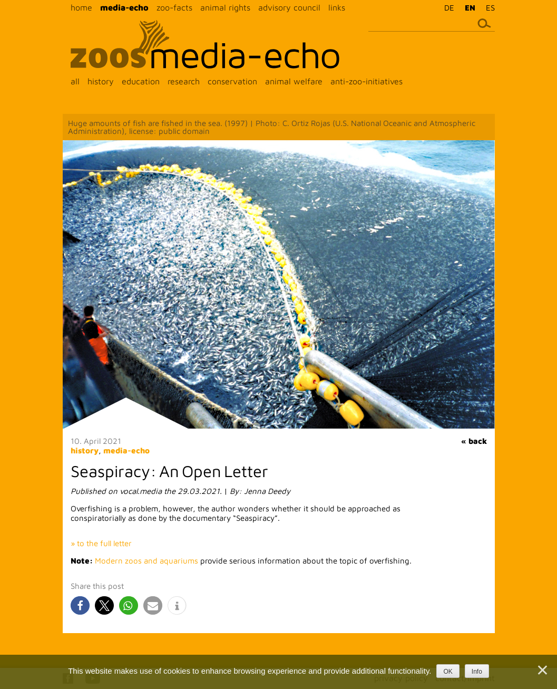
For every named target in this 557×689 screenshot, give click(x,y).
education (141, 81)
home (81, 7)
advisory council (289, 7)
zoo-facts (174, 7)
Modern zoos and (127, 560)
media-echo (124, 7)
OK (447, 671)
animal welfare (294, 81)
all (75, 81)
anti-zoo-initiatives (366, 81)
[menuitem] (446, 7)
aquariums (180, 560)
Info (477, 671)
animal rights (225, 7)
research (184, 81)
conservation (232, 81)
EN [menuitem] (470, 7)
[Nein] (542, 670)
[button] (80, 605)
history (100, 81)
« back (474, 440)
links (336, 7)
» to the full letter (101, 543)
